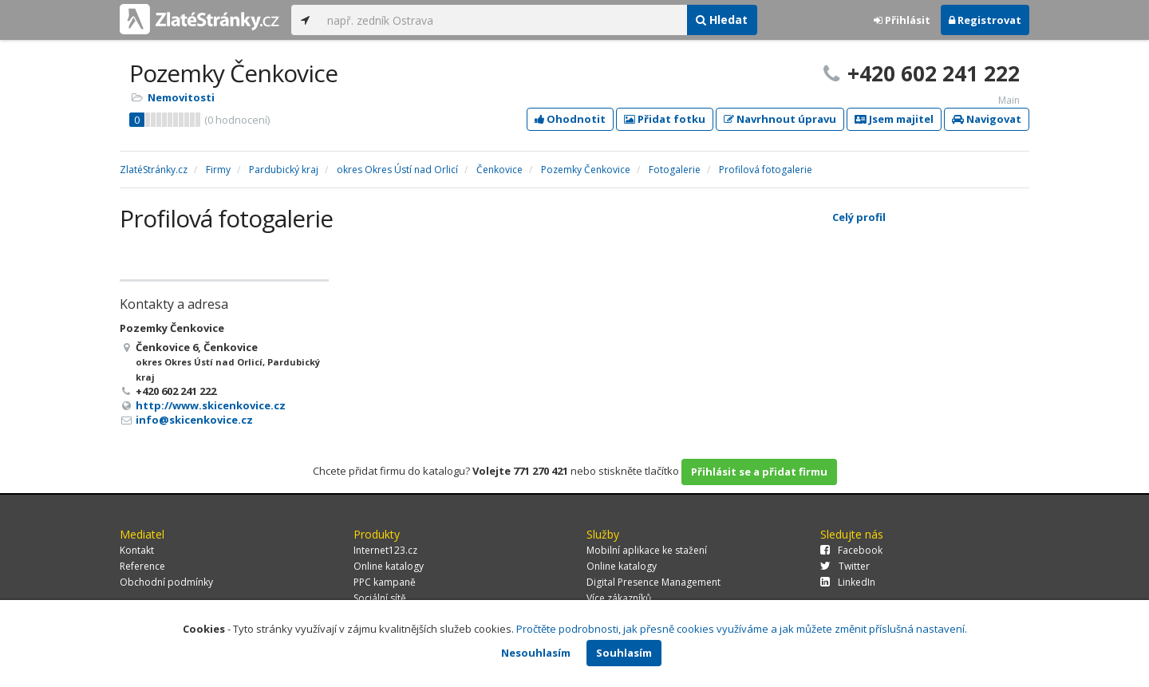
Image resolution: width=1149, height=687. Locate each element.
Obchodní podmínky (166, 582)
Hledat (722, 19)
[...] (502, 20)
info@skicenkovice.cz (194, 420)
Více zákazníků (618, 598)
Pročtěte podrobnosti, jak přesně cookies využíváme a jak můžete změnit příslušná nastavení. (741, 629)
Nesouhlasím (536, 653)
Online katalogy (388, 566)
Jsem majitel (894, 119)
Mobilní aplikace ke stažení (646, 550)
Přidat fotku (664, 119)
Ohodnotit (570, 119)
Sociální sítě (379, 598)
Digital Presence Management (653, 582)
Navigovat (986, 119)
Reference (142, 566)
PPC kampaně (384, 582)
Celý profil (859, 217)
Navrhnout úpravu (780, 119)
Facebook (851, 550)
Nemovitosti (181, 97)
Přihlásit (902, 20)
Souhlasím (624, 653)
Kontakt (137, 550)
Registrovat (985, 20)
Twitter (845, 566)
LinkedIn (847, 582)
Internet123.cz (385, 550)
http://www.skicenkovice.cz (211, 405)
